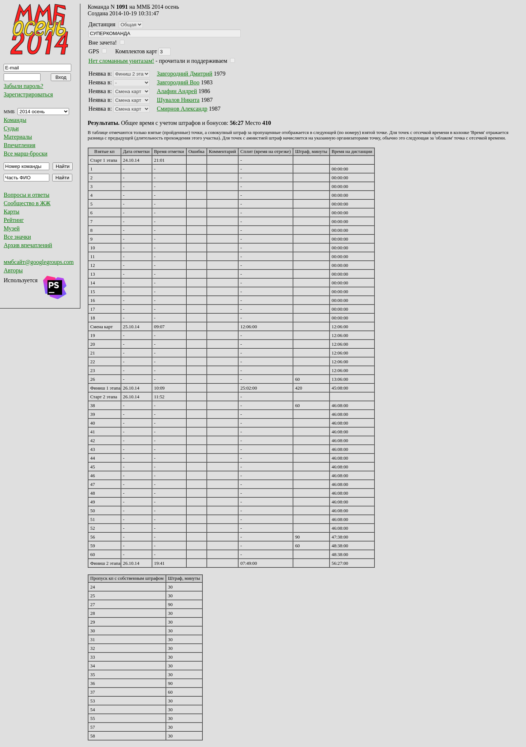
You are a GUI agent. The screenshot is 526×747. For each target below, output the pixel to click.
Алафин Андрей (177, 91)
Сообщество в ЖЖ (27, 203)
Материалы (18, 137)
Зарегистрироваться (28, 94)
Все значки (17, 237)
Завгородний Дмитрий (184, 73)
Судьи (11, 128)
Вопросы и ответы (26, 195)
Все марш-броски (25, 153)
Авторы (13, 270)
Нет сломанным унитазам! (121, 61)
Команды (15, 120)
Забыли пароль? (23, 86)
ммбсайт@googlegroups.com (39, 262)
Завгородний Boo (178, 82)
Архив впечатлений (28, 245)
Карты (11, 211)
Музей (12, 228)
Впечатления (19, 145)
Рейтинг (14, 220)
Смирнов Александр (182, 109)
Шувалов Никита (178, 100)
